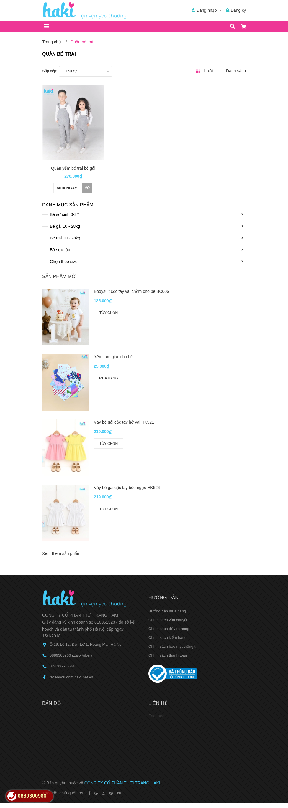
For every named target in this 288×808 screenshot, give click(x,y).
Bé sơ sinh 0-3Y (64, 214)
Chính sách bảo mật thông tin (173, 536)
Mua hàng (108, 350)
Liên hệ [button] (157, 592)
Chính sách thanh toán (167, 545)
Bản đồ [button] (51, 592)
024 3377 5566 (62, 556)
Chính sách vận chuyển (168, 510)
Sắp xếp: (49, 71)
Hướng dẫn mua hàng (167, 501)
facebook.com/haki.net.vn (71, 567)
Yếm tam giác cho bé (113, 329)
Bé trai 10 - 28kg (65, 238)
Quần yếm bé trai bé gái (73, 168)
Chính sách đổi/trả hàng (168, 518)
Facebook (157, 605)
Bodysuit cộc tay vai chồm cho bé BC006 (131, 291)
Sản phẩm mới (59, 276)
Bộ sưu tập (60, 249)
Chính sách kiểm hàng (167, 527)
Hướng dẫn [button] (163, 487)
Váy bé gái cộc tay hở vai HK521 (124, 367)
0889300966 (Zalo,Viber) (71, 545)
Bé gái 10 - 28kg (65, 226)
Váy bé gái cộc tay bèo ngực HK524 (127, 404)
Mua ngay (67, 188)
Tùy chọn (108, 313)
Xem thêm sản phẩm (61, 443)
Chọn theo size (64, 261)
